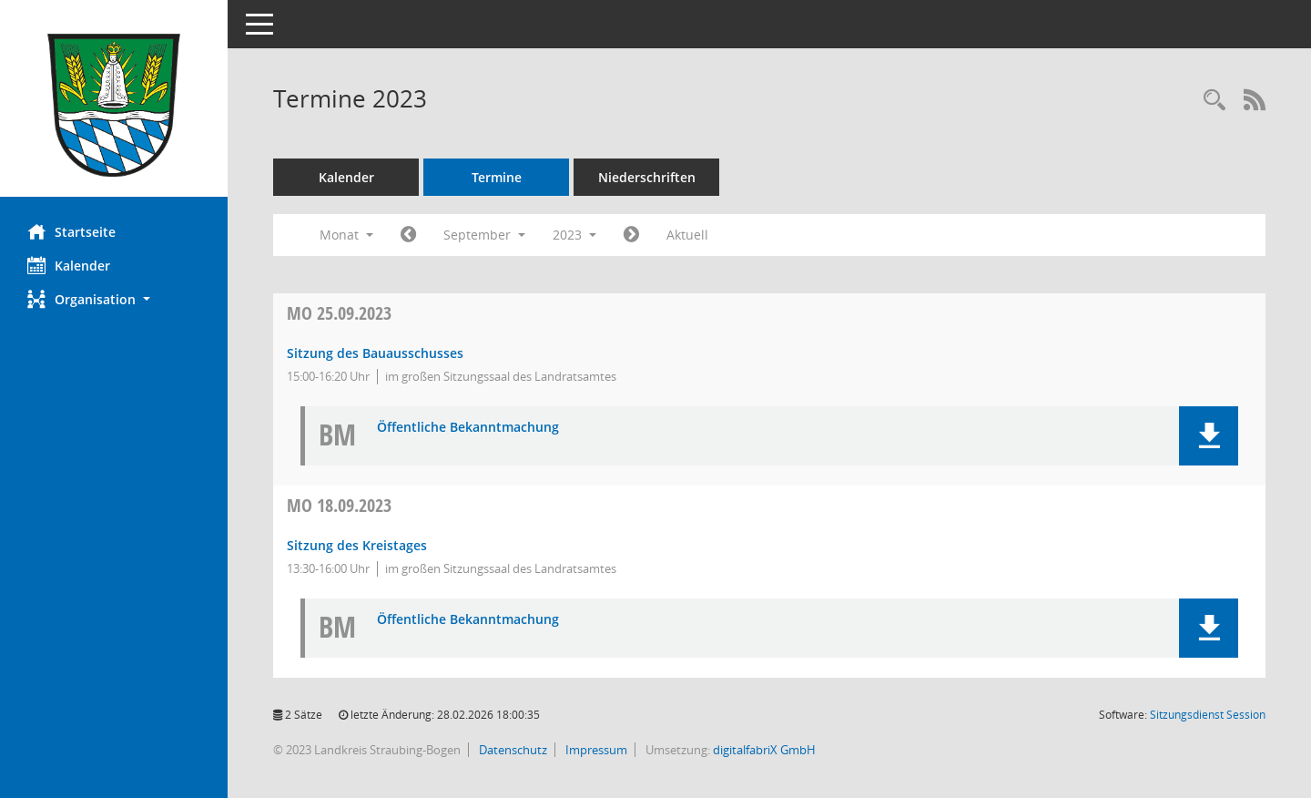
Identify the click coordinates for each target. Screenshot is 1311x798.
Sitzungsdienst (1207, 714)
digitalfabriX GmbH (764, 750)
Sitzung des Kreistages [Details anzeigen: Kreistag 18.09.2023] (357, 545)
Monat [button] (346, 234)
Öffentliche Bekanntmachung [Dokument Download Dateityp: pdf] (468, 427)
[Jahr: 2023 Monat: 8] (408, 235)
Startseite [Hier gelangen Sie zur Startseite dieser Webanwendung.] (71, 231)
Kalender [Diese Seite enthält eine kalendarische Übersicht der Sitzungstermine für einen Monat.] (68, 265)
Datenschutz (511, 750)
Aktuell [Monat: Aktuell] (687, 234)
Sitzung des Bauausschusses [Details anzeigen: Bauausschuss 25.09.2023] (375, 353)
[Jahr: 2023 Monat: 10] (631, 235)
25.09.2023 (339, 313)
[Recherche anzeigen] (1214, 101)
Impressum (595, 750)
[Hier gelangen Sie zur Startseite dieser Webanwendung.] (114, 105)
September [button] (484, 234)
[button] (114, 299)
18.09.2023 (339, 505)
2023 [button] (574, 234)
